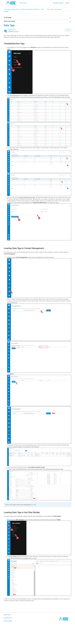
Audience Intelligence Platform (29, 9)
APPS (18, 47)
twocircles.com (8, 617)
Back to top (7, 614)
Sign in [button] (67, 3)
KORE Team (11, 29)
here (33, 504)
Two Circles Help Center (11, 9)
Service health (8, 621)
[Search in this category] (58, 9)
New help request (58, 3)
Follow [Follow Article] (68, 30)
